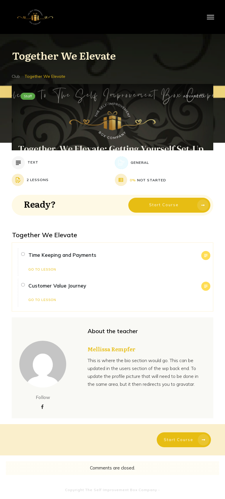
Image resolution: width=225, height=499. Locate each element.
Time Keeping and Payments (62, 255)
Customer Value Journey (57, 286)
